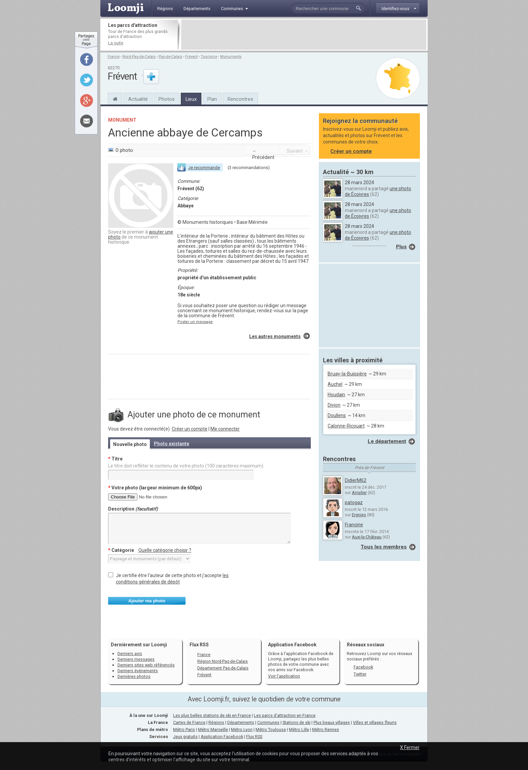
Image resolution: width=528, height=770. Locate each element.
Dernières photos (134, 676)
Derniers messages (136, 659)
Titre (115, 458)
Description (133, 509)
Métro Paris (184, 729)
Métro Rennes (325, 729)
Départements (240, 722)
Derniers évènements (138, 670)
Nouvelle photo (130, 444)
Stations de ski (296, 722)
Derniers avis (130, 653)
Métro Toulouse (271, 729)
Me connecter (225, 429)
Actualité (138, 99)
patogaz (354, 502)
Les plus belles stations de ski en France (212, 715)
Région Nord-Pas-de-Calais (222, 661)
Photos (167, 99)
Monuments (230, 56)
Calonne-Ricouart (346, 426)
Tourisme (209, 56)
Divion (334, 405)
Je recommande (204, 167)
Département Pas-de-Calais (223, 668)
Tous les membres (384, 547)
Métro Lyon (242, 729)
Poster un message (195, 322)
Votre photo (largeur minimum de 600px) (155, 487)
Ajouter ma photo (146, 600)
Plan (212, 99)
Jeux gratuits (185, 736)
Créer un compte (189, 429)
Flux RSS (199, 644)
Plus (401, 247)
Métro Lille (299, 729)
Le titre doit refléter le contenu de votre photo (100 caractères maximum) (185, 466)
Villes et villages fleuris (375, 722)
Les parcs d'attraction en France (285, 715)
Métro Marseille (213, 729)
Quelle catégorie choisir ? (164, 550)
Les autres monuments (275, 336)
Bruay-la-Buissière (347, 373)
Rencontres (240, 99)
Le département (387, 441)
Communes (268, 722)
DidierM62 (355, 480)
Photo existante (171, 443)
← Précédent (263, 154)
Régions (216, 722)
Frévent (191, 56)
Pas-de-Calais (170, 56)
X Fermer (410, 747)
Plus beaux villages (332, 722)
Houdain (336, 394)
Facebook (363, 667)
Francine (354, 524)
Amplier (359, 492)
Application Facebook (222, 736)
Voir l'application (284, 676)
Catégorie (149, 550)
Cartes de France (189, 722)
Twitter (360, 674)
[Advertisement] (303, 34)
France (114, 56)
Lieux (191, 99)
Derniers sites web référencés (146, 664)
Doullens (337, 415)
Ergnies (359, 514)
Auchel (335, 384)
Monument (122, 120)
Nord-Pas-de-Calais (139, 56)
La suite (115, 42)
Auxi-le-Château (367, 536)
